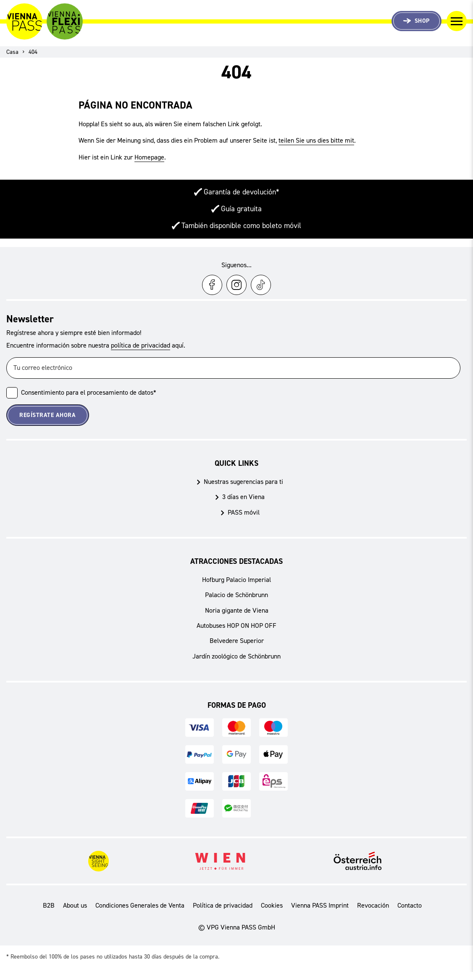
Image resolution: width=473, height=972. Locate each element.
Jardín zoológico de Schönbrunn (236, 656)
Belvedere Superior (237, 640)
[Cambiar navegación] (457, 21)
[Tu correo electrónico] (233, 368)
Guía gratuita (241, 209)
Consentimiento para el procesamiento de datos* (88, 392)
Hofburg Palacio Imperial (236, 579)
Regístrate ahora (47, 415)
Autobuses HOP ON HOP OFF (236, 625)
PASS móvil (244, 512)
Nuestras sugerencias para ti (243, 481)
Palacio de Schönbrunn (236, 594)
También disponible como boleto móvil (241, 225)
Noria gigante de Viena (236, 610)
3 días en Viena (243, 496)
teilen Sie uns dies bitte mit (316, 140)
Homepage (149, 157)
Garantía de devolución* (241, 192)
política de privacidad (140, 345)
